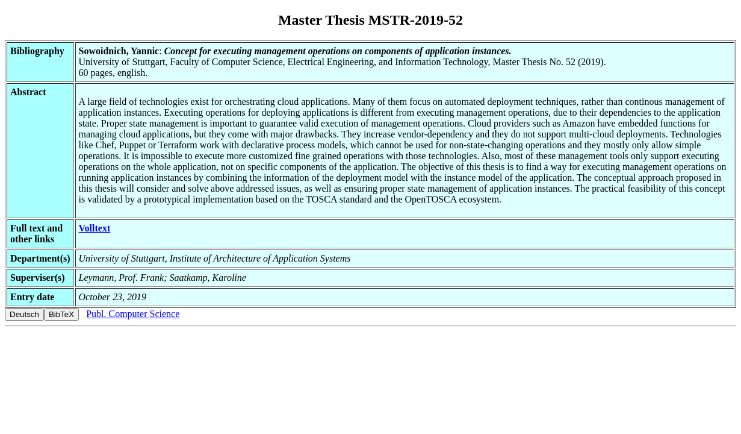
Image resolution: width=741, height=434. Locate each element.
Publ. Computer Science (132, 314)
